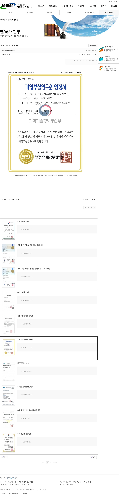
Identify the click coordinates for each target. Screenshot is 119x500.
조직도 (69, 12)
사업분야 (81, 6)
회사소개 (41, 6)
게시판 (103, 6)
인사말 (10, 12)
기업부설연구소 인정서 (8, 50)
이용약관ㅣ (3, 478)
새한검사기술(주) (6, 55)
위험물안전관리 (67, 6)
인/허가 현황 (109, 12)
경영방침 (30, 12)
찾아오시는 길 (89, 12)
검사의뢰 (114, 6)
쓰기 (93, 457)
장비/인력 (92, 6)
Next (55, 463)
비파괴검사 (53, 6)
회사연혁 (50, 12)
